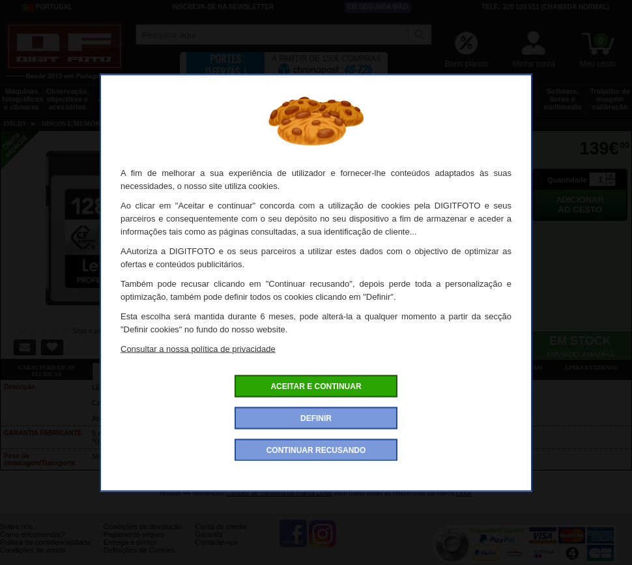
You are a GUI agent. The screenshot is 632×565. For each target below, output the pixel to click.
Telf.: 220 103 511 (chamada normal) (545, 6)
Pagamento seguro (134, 534)
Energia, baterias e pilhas (414, 99)
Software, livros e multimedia (562, 99)
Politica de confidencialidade (45, 542)
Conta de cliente (221, 526)
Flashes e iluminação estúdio (265, 99)
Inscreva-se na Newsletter (223, 6)
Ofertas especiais (229, 367)
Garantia (208, 534)
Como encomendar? (32, 534)
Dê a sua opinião (413, 367)
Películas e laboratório (513, 95)
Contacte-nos (216, 542)
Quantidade (567, 180)
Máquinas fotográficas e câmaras (22, 99)
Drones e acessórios (117, 95)
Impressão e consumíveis (364, 95)
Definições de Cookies (139, 550)
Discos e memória (464, 95)
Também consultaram (505, 367)
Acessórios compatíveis (321, 367)
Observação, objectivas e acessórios (67, 99)
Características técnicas (46, 370)
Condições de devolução (143, 526)
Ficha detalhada (138, 367)
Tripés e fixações (166, 95)
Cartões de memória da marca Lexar (279, 493)
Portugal (47, 7)
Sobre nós (16, 526)
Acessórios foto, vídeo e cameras (315, 99)
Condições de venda (32, 550)
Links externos (592, 367)
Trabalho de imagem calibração (610, 99)
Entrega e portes (130, 542)
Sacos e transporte (215, 95)
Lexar (464, 493)
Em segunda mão (378, 6)
